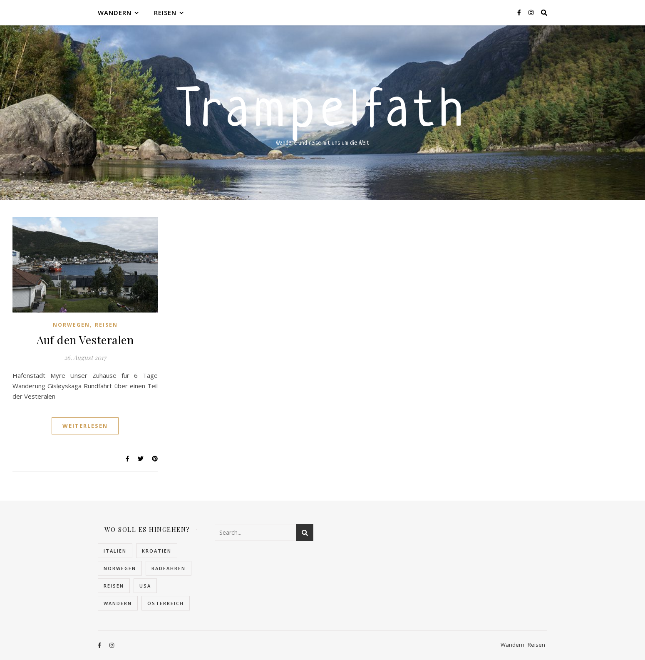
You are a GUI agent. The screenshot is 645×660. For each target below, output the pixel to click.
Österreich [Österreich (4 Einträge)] (165, 603)
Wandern (114, 12)
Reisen (165, 12)
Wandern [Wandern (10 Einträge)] (118, 603)
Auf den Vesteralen (85, 339)
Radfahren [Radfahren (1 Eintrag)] (168, 568)
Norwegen (71, 324)
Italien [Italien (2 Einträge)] (115, 551)
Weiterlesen (85, 425)
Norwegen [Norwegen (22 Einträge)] (120, 568)
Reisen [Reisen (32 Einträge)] (114, 586)
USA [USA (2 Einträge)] (145, 586)
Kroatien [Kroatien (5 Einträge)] (156, 551)
